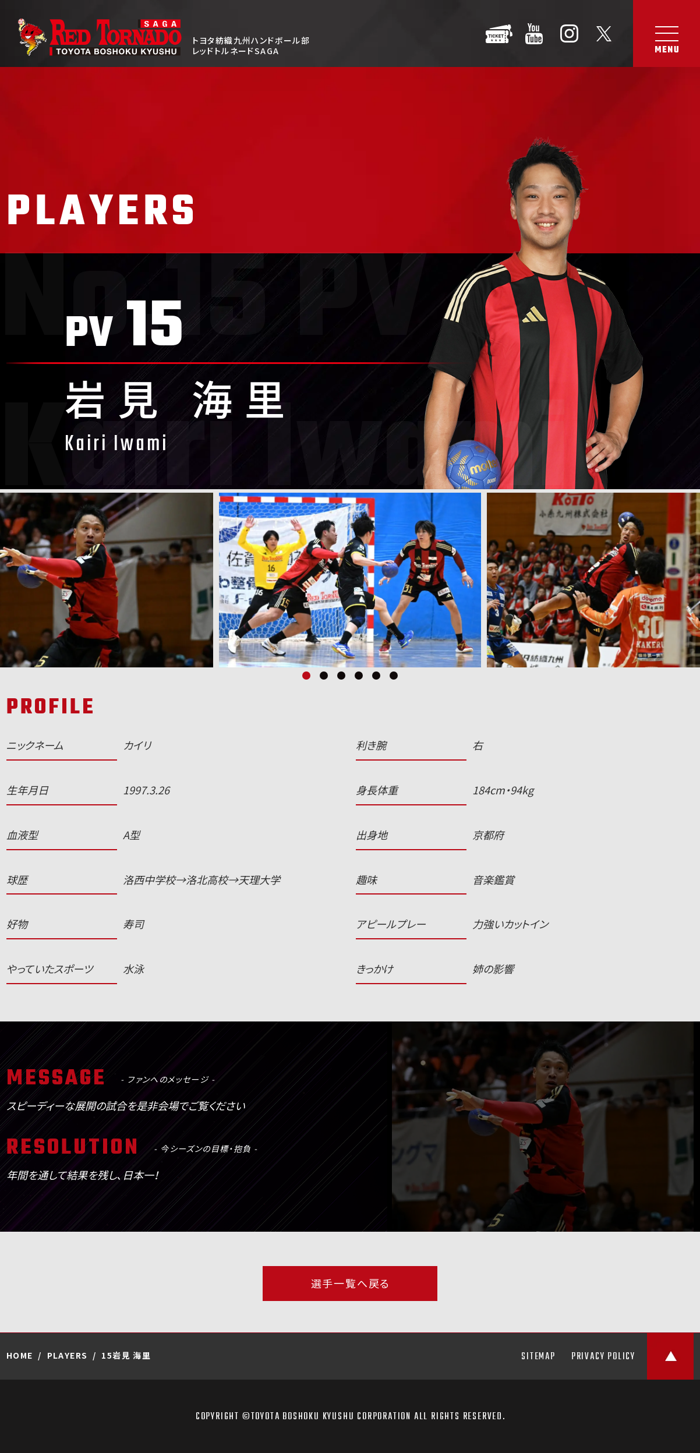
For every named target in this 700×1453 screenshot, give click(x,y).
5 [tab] (376, 675)
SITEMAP (538, 1357)
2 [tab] (324, 675)
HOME (19, 1355)
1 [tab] (306, 675)
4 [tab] (359, 675)
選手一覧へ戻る (351, 1283)
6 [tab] (394, 675)
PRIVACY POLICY (603, 1357)
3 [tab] (341, 675)
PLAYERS (67, 1355)
